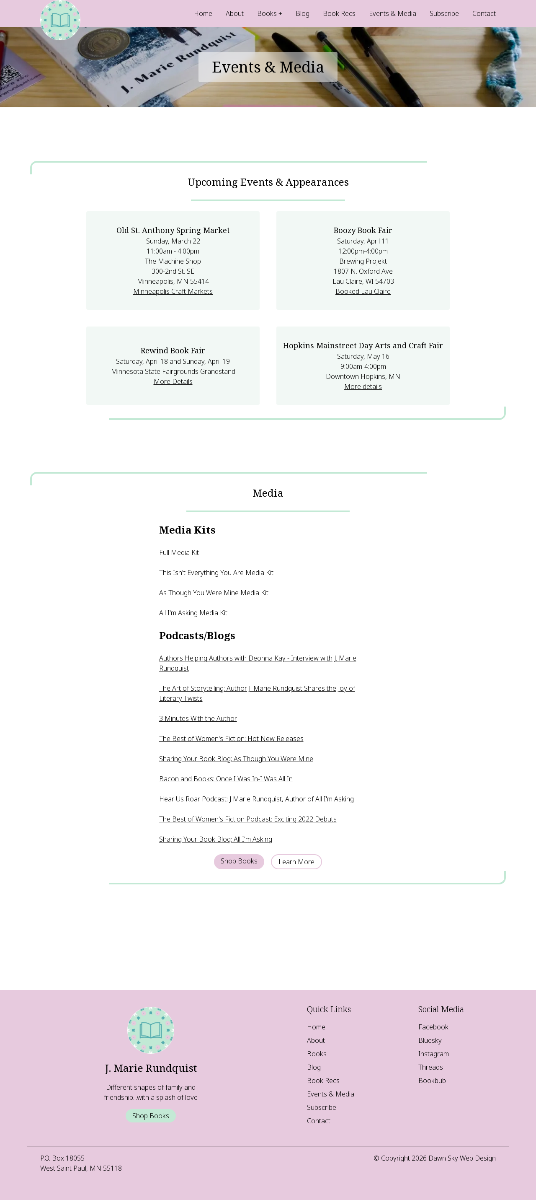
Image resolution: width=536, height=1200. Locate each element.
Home (203, 13)
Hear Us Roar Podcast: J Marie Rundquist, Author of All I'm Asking (256, 798)
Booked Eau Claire (363, 291)
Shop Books (239, 861)
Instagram (433, 1053)
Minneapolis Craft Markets (173, 291)
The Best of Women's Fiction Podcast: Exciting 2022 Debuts (248, 819)
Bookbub (432, 1080)
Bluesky (430, 1040)
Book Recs (339, 13)
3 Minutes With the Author (198, 718)
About (235, 13)
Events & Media (392, 13)
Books (267, 13)
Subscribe (444, 13)
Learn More (296, 861)
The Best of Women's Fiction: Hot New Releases (231, 738)
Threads (430, 1067)
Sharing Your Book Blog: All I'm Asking (215, 839)
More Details (173, 381)
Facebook (433, 1027)
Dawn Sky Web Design (462, 1158)
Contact (484, 13)
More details (363, 386)
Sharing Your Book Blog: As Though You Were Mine (236, 758)
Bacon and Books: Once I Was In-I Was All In (226, 778)
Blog (302, 13)
